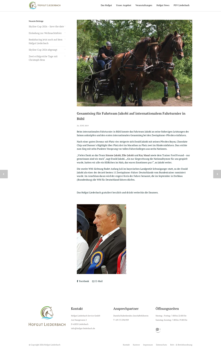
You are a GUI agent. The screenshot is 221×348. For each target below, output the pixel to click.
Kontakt (126, 344)
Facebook (83, 281)
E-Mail (97, 281)
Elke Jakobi (128, 155)
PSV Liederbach (181, 5)
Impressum (148, 344)
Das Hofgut (106, 5)
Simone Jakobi (113, 155)
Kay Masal (144, 155)
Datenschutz (161, 344)
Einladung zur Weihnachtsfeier (45, 33)
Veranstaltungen (143, 5)
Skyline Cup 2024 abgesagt (43, 49)
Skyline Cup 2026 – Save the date (46, 26)
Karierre (136, 344)
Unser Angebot (123, 5)
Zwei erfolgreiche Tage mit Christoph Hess (43, 58)
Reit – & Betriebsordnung (181, 344)
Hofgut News (162, 5)
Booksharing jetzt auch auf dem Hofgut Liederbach (45, 41)
